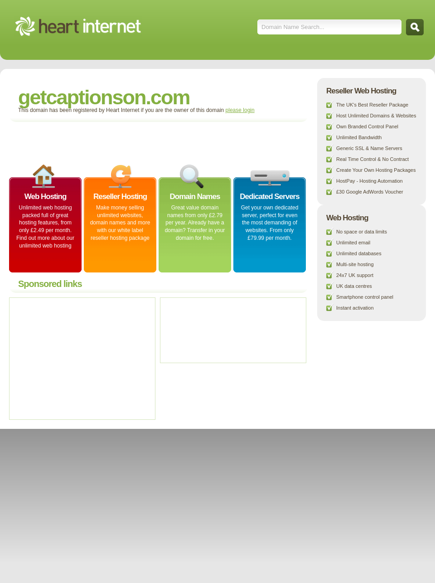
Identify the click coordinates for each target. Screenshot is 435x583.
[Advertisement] (120, 142)
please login (240, 110)
